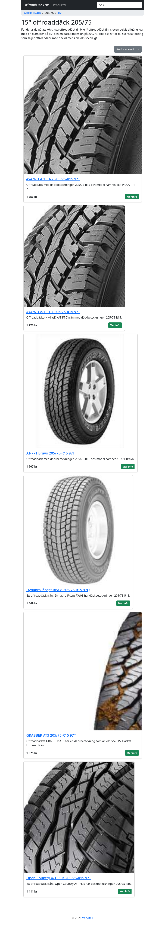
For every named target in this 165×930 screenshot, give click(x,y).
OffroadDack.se (36, 4)
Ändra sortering (126, 49)
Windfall (87, 918)
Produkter (59, 5)
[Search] (119, 5)
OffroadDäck (32, 13)
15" (60, 13)
